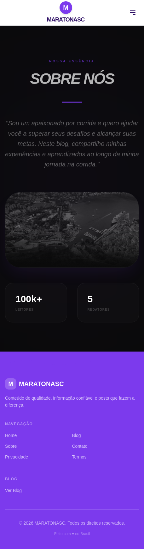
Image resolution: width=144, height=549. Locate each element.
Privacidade (16, 456)
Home (11, 435)
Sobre (11, 446)
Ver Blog (13, 490)
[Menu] (132, 12)
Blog (76, 435)
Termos (79, 456)
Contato (80, 446)
